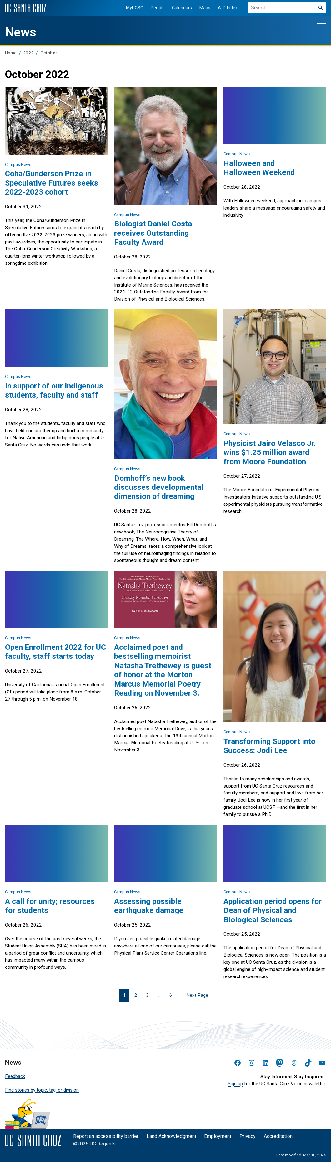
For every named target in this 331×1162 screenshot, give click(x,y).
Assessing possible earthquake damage (148, 906)
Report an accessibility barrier (105, 1136)
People (154, 8)
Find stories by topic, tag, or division (42, 1090)
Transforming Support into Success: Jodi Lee (269, 746)
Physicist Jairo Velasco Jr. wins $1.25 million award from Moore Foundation (269, 452)
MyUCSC (131, 8)
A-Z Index (224, 8)
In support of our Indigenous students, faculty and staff (54, 390)
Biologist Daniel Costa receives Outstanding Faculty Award (153, 233)
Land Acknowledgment (171, 1136)
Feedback (15, 1076)
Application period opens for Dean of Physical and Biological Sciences (272, 910)
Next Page (197, 995)
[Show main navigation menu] (321, 27)
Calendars (178, 8)
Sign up (235, 1084)
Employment (217, 1136)
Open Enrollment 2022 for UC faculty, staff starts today (55, 652)
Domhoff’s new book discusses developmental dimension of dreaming (158, 487)
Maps (201, 8)
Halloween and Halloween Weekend (259, 168)
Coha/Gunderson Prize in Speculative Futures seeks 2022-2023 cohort (51, 182)
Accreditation (278, 1136)
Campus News (18, 164)
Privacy (247, 1136)
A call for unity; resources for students (50, 906)
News (20, 32)
